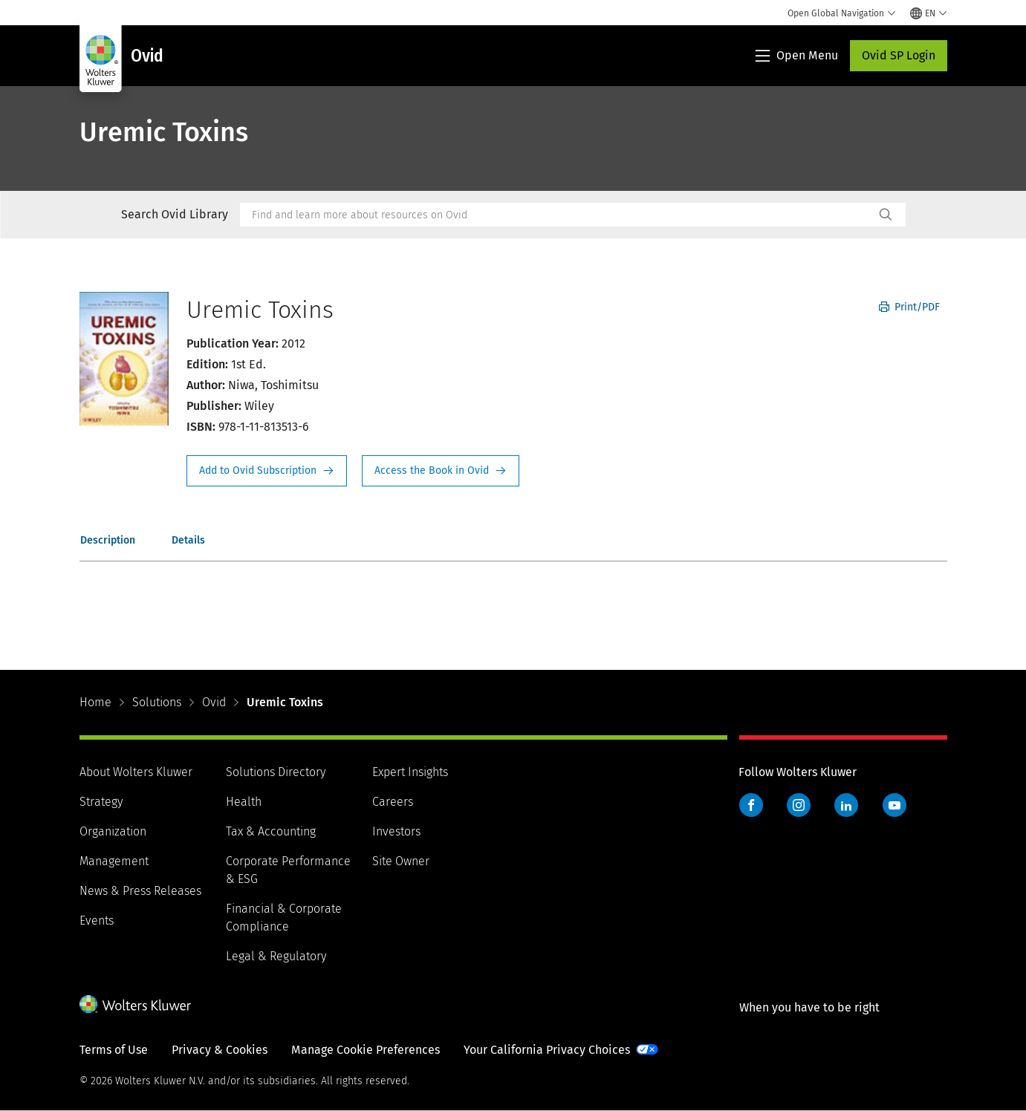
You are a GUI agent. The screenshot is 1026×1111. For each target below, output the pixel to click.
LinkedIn (846, 805)
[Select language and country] (928, 13)
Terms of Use (113, 1050)
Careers (392, 802)
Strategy (101, 802)
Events (96, 920)
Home (95, 702)
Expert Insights (410, 772)
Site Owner (400, 861)
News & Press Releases (140, 891)
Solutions (156, 702)
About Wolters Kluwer (135, 772)
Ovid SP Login (898, 55)
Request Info (266, 471)
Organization (112, 831)
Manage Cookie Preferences (365, 1050)
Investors (396, 831)
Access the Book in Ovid (441, 471)
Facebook (751, 805)
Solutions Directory (275, 772)
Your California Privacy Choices (547, 1050)
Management (114, 861)
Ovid (214, 702)
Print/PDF (909, 307)
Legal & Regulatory (276, 956)
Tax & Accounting (271, 831)
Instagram (799, 805)
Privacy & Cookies (219, 1050)
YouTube (894, 805)
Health (244, 802)
